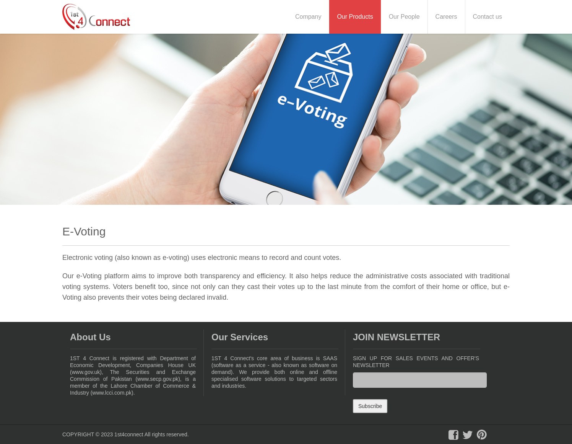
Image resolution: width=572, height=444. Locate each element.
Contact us (487, 16)
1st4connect (128, 434)
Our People (404, 16)
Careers (446, 16)
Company (308, 16)
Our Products (355, 16)
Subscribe (370, 406)
